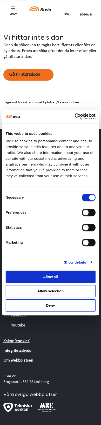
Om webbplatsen (18, 360)
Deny (50, 305)
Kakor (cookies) (16, 340)
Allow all (50, 277)
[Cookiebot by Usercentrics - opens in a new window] (74, 116)
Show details (75, 262)
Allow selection (50, 291)
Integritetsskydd (17, 350)
